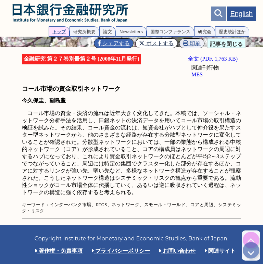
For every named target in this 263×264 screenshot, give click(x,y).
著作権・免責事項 (59, 251)
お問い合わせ (177, 251)
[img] (251, 240)
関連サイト (220, 251)
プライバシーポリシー (120, 251)
